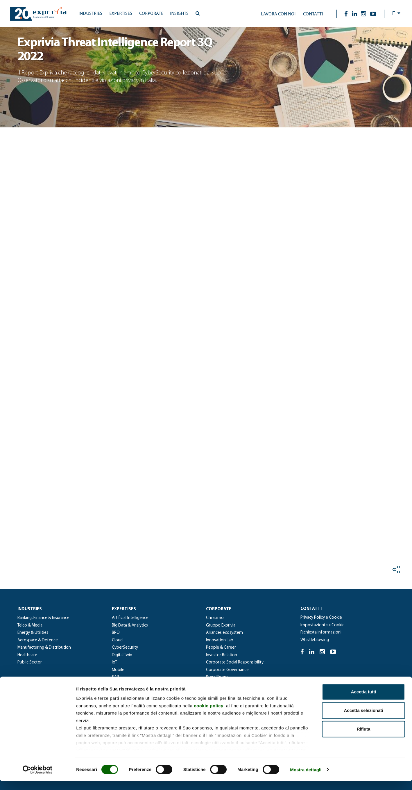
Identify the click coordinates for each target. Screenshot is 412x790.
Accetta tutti (363, 700)
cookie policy (208, 714)
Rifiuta (363, 738)
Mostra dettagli (305, 778)
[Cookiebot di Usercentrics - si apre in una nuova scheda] (37, 778)
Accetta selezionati (363, 719)
